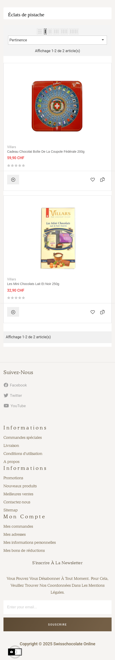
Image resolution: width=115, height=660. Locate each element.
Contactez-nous (16, 502)
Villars (11, 147)
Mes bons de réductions (24, 550)
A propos (11, 461)
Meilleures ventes (18, 494)
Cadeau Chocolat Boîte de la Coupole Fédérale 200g (45, 151)
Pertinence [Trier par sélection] (57, 39)
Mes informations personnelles (29, 542)
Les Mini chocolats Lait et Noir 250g (33, 284)
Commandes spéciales (22, 437)
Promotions (13, 478)
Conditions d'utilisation (22, 453)
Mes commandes (18, 526)
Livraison (11, 445)
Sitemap (10, 510)
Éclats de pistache (26, 14)
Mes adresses (14, 534)
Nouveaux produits (20, 486)
